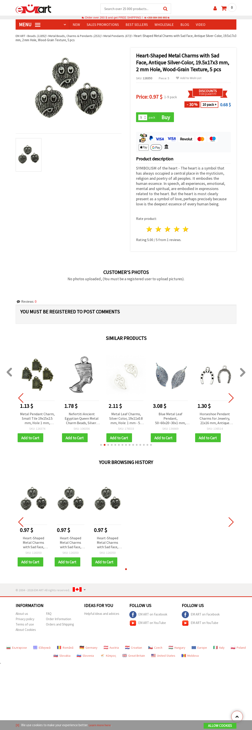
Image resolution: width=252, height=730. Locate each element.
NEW (76, 24)
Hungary (177, 649)
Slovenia (85, 657)
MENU (29, 25)
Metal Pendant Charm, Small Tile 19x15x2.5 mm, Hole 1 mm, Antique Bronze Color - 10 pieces (37, 419)
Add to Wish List (188, 78)
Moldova (190, 656)
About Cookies (26, 631)
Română (65, 648)
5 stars (185, 229)
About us (22, 615)
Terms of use (25, 625)
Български (16, 648)
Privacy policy (25, 620)
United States (163, 656)
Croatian (133, 649)
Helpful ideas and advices (101, 615)
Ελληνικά (42, 648)
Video (200, 24)
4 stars (176, 229)
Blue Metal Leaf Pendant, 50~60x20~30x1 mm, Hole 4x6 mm (170, 419)
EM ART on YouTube (147, 624)
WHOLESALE (164, 24)
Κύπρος (108, 656)
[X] (17, 725)
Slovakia (62, 657)
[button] (101, 446)
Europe (199, 648)
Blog (184, 24)
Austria (111, 649)
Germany (88, 649)
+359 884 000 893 (157, 17)
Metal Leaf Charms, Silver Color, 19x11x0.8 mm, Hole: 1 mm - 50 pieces (126, 419)
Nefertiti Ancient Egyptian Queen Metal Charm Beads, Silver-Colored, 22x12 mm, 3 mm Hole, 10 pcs (82, 419)
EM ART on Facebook (148, 615)
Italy (219, 649)
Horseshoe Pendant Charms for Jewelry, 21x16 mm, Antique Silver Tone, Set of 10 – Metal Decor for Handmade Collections (214, 419)
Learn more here (100, 725)
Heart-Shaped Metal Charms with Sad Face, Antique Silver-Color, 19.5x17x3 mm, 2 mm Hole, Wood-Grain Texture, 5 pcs (33, 544)
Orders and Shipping (60, 625)
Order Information (58, 620)
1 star (149, 229)
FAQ (49, 615)
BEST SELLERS (137, 24)
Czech (155, 649)
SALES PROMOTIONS (103, 24)
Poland (238, 649)
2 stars (158, 229)
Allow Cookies (220, 726)
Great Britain (133, 656)
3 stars (167, 229)
